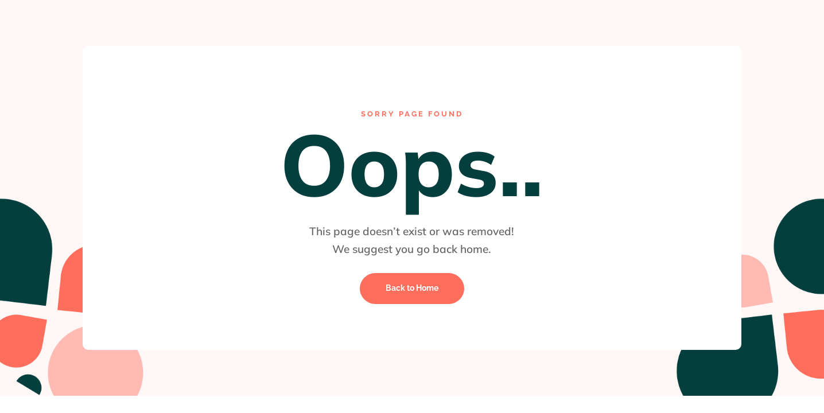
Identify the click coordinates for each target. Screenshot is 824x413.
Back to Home (412, 288)
